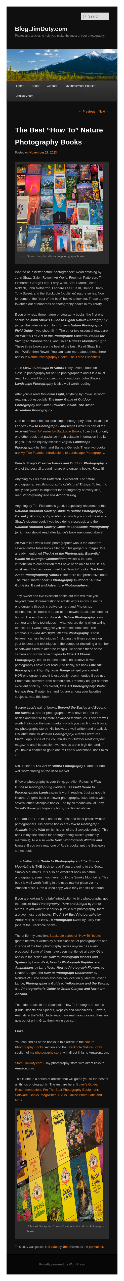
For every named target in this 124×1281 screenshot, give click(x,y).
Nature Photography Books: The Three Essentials (64, 357)
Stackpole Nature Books (84, 1047)
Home (20, 86)
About (35, 86)
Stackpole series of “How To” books (75, 936)
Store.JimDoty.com (29, 1063)
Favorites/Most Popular (79, 86)
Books (53, 1247)
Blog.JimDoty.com (41, 28)
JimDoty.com (24, 96)
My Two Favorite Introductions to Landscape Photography (62, 453)
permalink (96, 1247)
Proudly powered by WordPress (62, 1264)
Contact (52, 86)
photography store (48, 1052)
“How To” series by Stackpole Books (55, 431)
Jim (65, 1247)
